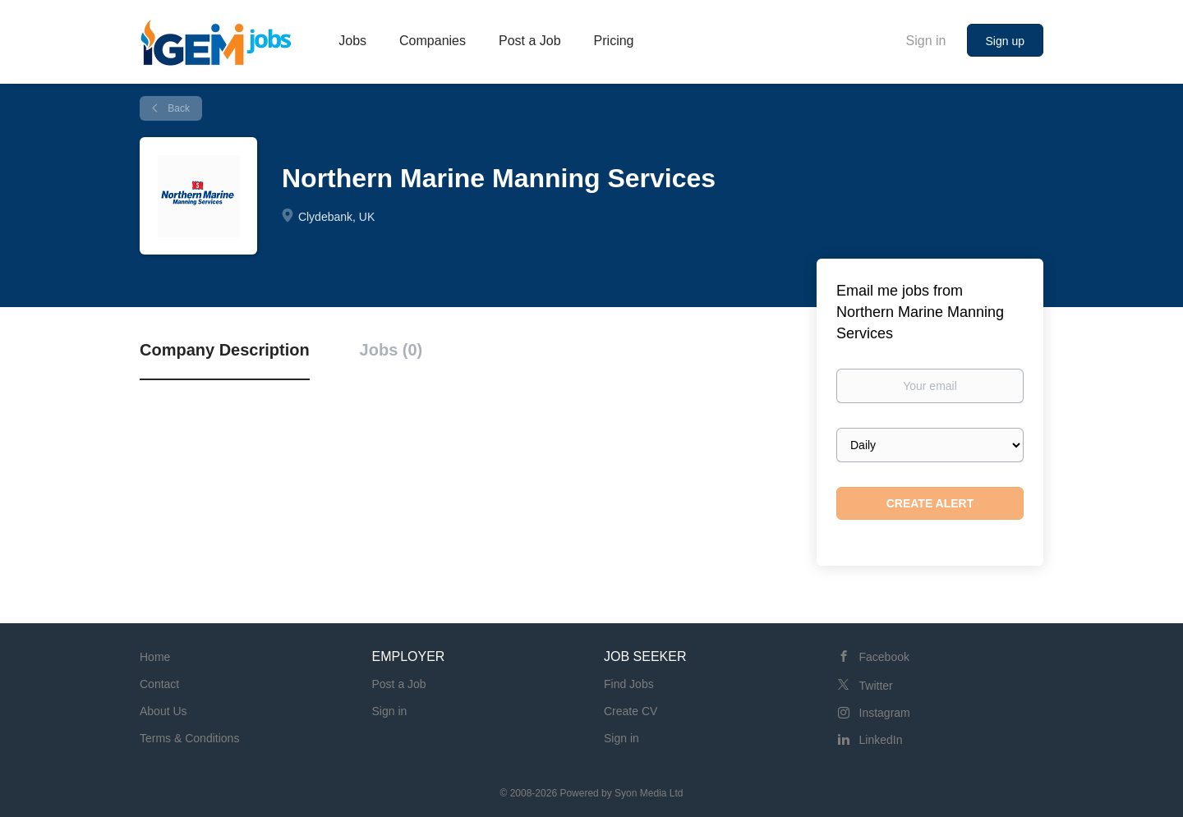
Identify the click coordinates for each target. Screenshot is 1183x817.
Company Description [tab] (225, 350)
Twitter (876, 685)
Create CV (630, 711)
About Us (163, 711)
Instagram (884, 712)
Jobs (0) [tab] (391, 350)
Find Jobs (629, 684)
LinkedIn (881, 739)
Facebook (884, 656)
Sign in (926, 41)
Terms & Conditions (189, 738)
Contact (159, 684)
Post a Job (399, 684)
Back (177, 108)
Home (155, 656)
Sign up (1005, 41)
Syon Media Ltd (649, 793)
